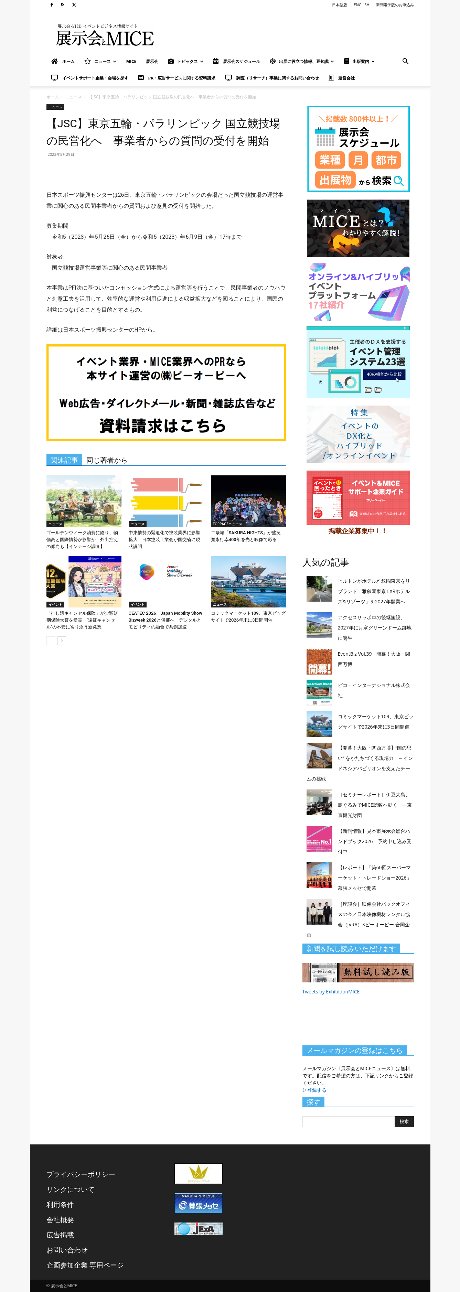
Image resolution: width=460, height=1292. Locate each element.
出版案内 (359, 61)
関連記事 (64, 460)
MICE (131, 61)
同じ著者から (107, 460)
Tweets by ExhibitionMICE (331, 991)
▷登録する (314, 1090)
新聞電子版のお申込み (395, 4)
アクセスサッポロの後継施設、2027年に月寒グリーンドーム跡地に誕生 (374, 627)
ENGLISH (361, 4)
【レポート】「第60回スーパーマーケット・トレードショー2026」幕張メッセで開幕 (374, 877)
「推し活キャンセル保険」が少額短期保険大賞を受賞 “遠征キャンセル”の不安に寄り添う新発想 (82, 620)
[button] (405, 62)
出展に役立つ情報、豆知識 (302, 61)
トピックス (185, 61)
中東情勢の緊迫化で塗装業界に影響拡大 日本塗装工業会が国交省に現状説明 (164, 539)
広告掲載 (60, 1234)
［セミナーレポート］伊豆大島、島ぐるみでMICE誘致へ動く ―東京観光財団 (375, 804)
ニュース (100, 61)
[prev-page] (50, 640)
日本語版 (339, 4)
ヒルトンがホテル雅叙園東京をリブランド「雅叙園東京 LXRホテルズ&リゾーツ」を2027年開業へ (374, 591)
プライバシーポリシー (80, 1174)
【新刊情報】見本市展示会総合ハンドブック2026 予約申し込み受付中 (374, 841)
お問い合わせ (67, 1250)
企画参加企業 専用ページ (85, 1265)
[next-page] (61, 640)
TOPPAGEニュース (227, 523)
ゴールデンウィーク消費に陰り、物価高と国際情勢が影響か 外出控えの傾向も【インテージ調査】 (82, 539)
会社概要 (60, 1219)
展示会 (152, 61)
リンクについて (70, 1189)
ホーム (52, 97)
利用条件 (60, 1204)
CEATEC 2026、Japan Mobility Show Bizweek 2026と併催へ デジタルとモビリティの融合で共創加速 (165, 620)
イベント (55, 604)
